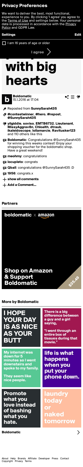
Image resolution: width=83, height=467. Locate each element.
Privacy (19, 461)
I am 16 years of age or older (29, 43)
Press (55, 458)
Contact (64, 458)
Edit (78, 35)
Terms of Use (18, 20)
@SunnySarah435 (22, 118)
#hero (40, 114)
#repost (54, 114)
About (5, 458)
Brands (22, 458)
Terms (28, 461)
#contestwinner (21, 114)
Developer (44, 458)
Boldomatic (22, 96)
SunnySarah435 (44, 108)
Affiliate (32, 458)
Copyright (7, 461)
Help (13, 458)
